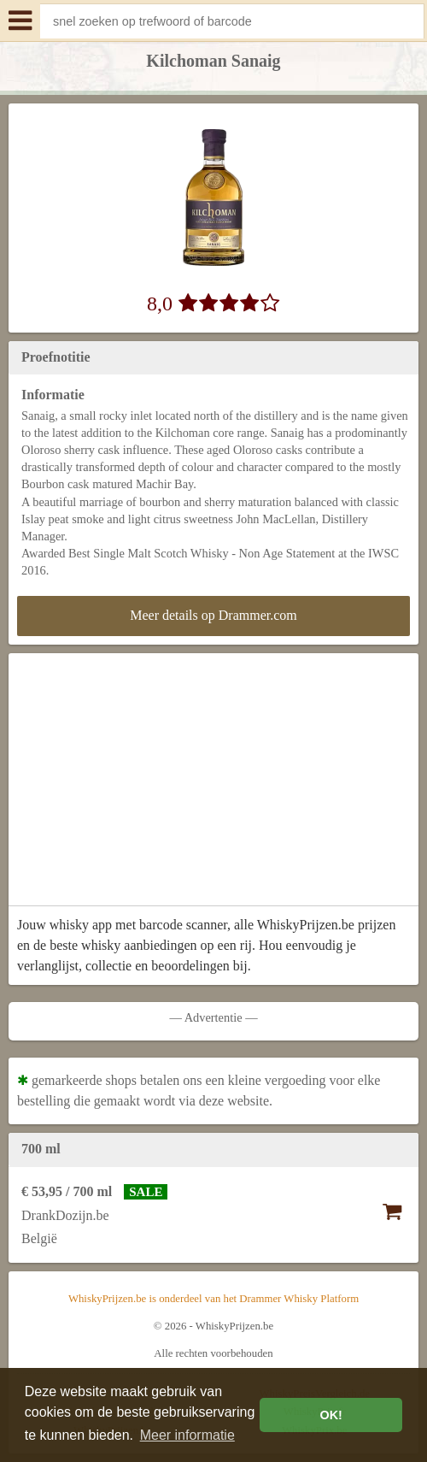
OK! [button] (330, 1415)
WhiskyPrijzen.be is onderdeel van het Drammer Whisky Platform (213, 1299)
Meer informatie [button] (187, 1435)
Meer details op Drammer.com (213, 615)
